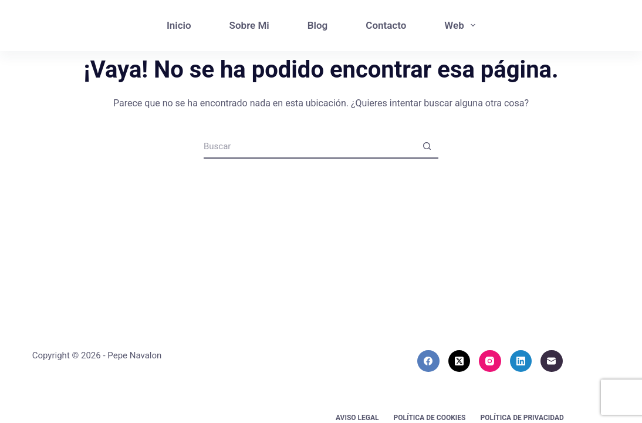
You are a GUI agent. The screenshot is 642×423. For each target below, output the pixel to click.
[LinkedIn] (521, 361)
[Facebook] (428, 361)
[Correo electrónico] (551, 361)
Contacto (386, 25)
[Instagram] (490, 361)
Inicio (179, 25)
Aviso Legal (357, 418)
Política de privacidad (521, 418)
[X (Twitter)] (459, 361)
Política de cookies (430, 418)
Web (462, 25)
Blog (318, 25)
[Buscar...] (309, 147)
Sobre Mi (249, 25)
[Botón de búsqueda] (426, 147)
